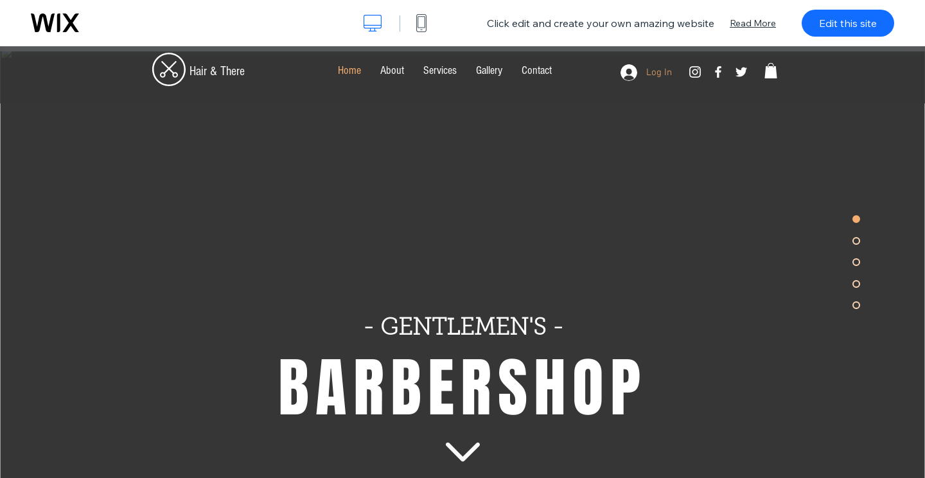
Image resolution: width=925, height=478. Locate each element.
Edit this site (848, 23)
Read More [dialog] (753, 23)
